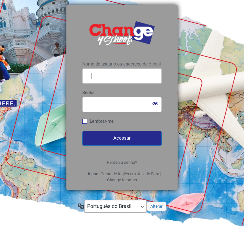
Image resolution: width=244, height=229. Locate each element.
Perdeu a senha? (122, 162)
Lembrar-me (102, 121)
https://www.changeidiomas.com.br (122, 33)
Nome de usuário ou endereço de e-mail (121, 63)
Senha (88, 92)
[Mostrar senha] (155, 103)
